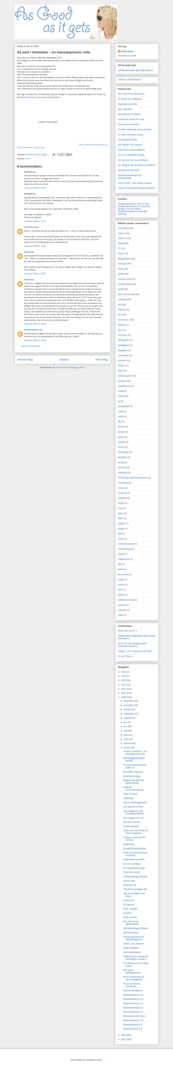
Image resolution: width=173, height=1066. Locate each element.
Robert (27, 252)
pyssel (121, 437)
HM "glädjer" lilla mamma (130, 144)
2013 (124, 680)
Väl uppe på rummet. (133, 806)
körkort (121, 584)
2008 (124, 1035)
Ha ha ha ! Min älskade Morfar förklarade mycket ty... (132, 644)
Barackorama (129, 885)
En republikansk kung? (134, 868)
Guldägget (123, 345)
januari (127, 747)
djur (119, 564)
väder (120, 615)
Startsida (64, 359)
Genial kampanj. (131, 932)
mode (120, 411)
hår (119, 421)
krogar (121, 579)
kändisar (122, 381)
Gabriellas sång (38, 147)
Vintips (121, 488)
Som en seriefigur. (132, 864)
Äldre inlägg (101, 359)
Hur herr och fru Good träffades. (133, 160)
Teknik (121, 554)
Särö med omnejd (126, 294)
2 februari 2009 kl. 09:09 (35, 324)
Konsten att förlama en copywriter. (134, 206)
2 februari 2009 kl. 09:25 (35, 340)
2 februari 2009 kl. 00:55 (35, 274)
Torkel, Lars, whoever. (133, 943)
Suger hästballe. (131, 948)
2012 (124, 684)
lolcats (121, 503)
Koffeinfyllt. (128, 798)
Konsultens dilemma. (133, 772)
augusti (127, 718)
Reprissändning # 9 (132, 1024)
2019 (124, 672)
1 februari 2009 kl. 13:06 (35, 246)
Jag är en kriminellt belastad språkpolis (136, 188)
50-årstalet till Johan (127, 139)
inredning (122, 498)
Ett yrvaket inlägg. (131, 776)
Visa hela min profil (127, 55)
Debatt (121, 243)
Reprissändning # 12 (133, 1007)
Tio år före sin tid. (131, 872)
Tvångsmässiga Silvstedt (135, 876)
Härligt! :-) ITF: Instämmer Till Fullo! (135, 651)
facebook (122, 493)
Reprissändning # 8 (132, 1028)
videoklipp (122, 472)
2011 (124, 689)
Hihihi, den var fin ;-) (127, 631)
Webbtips (122, 457)
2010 (124, 693)
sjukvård (122, 605)
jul (119, 401)
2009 (124, 697)
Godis (121, 539)
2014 (124, 676)
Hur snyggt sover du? (133, 818)
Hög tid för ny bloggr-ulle (135, 889)
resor (120, 508)
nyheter (121, 432)
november (129, 705)
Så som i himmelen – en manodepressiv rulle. (134, 752)
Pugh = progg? (130, 908)
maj (126, 730)
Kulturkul (127, 913)
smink (121, 416)
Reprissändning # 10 (133, 1020)
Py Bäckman (31, 97)
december (129, 701)
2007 (124, 1039)
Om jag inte (128, 904)
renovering (123, 355)
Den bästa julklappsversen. (132, 971)
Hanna (27, 279)
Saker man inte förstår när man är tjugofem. (135, 831)
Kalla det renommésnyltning (133, 788)
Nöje (120, 370)
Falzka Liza (128, 900)
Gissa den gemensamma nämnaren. (135, 854)
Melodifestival (124, 549)
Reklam (121, 238)
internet (121, 396)
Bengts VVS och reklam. (129, 209)
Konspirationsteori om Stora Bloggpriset (133, 938)
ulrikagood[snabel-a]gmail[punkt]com (135, 70)
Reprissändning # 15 (133, 995)
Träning (121, 309)
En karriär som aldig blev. (130, 99)
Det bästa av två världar (129, 114)
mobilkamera (124, 386)
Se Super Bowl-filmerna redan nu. (134, 766)
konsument (123, 574)
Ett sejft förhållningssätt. (134, 848)
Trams (121, 233)
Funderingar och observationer (132, 477)
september (129, 713)
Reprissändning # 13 (133, 1003)
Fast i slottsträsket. (132, 952)
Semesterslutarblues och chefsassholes (130, 176)
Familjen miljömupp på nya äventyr (134, 129)
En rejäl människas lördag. (130, 134)
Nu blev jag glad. (131, 826)
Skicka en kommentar (30, 346)
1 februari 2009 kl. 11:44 (35, 221)
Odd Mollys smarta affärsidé (131, 150)
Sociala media (124, 284)
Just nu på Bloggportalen (135, 802)
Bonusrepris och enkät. (134, 1016)
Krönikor (122, 360)
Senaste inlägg (25, 359)
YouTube (122, 335)
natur (120, 589)
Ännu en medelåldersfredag (131, 155)
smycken (122, 610)
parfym (121, 594)
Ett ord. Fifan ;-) (125, 656)
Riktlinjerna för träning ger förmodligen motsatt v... (135, 957)
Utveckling (123, 483)
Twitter (121, 365)
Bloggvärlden (124, 258)
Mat (119, 330)
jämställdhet (123, 406)
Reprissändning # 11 (133, 1012)
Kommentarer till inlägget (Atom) (70, 367)
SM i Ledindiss (125, 109)
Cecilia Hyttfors (31, 330)
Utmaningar (123, 452)
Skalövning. (128, 844)
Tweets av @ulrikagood (129, 79)
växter (121, 513)
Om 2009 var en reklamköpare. (131, 922)
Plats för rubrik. (130, 794)
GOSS (121, 274)
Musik (121, 269)
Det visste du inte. (131, 822)
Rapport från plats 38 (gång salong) (133, 781)
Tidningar (122, 263)
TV (119, 248)
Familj (121, 253)
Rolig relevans (130, 917)
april (126, 735)
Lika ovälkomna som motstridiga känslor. (133, 812)
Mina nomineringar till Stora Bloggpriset (133, 978)
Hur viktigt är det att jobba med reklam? (137, 165)
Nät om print (129, 881)
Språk (121, 289)
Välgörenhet (124, 559)
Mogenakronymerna (127, 104)
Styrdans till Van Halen (129, 170)
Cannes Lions (124, 279)
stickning (122, 467)
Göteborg (122, 299)
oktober (128, 709)
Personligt (122, 228)
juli (125, 722)
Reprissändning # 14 (133, 999)
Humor (121, 447)
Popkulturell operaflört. (134, 859)
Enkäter (121, 442)
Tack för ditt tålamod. (133, 990)
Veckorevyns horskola (128, 124)
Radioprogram (125, 376)
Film (27, 158)
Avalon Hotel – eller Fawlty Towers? (135, 183)
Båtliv (120, 518)
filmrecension (27, 147)
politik (120, 391)
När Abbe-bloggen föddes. (136, 928)
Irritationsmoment (126, 544)
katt (119, 304)
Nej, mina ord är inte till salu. (131, 94)
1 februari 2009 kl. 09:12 (35, 188)
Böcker (121, 325)
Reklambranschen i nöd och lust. (133, 204)
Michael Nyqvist (98, 145)
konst (120, 569)
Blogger (98, 1060)
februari (128, 743)
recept (121, 462)
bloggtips (122, 350)
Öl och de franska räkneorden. (131, 985)
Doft (120, 533)
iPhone (121, 426)
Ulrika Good (29, 227)
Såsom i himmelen (85, 145)
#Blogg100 (123, 340)
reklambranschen (126, 600)
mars (126, 739)
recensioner (123, 319)
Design (121, 528)
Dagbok (121, 523)
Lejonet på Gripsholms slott (131, 119)
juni (126, 726)
